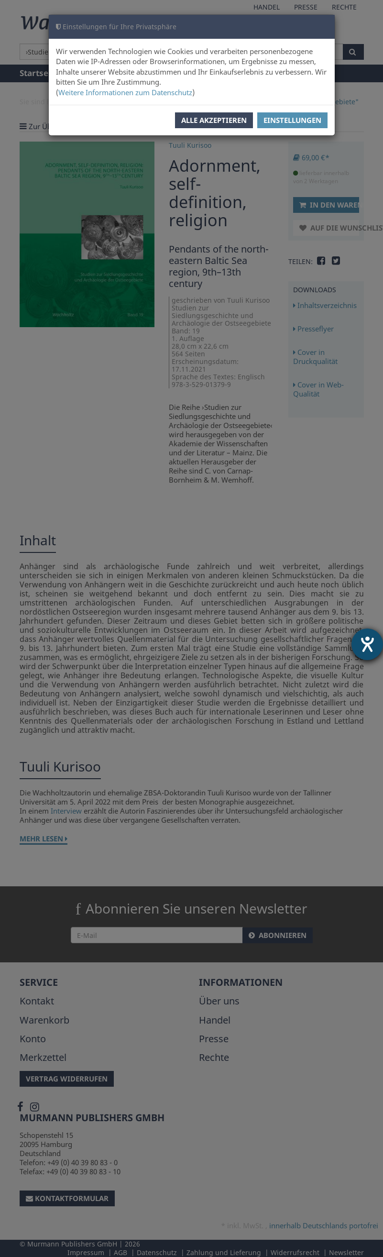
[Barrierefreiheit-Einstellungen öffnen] (367, 644)
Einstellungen (292, 120)
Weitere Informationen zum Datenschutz (125, 92)
